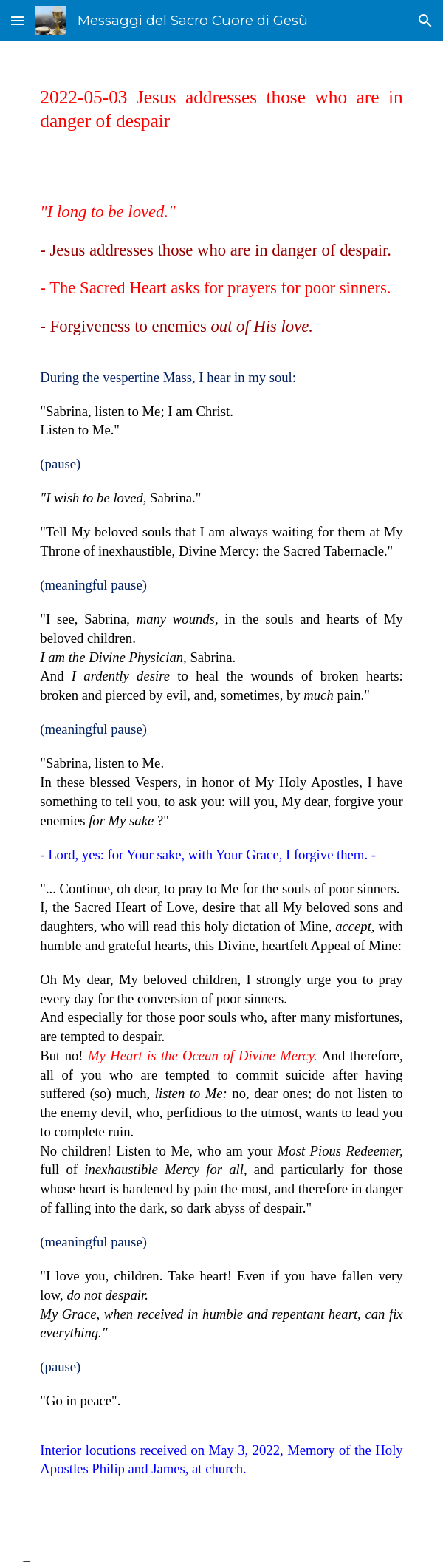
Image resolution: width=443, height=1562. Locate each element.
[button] (17, 20)
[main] (221, 109)
